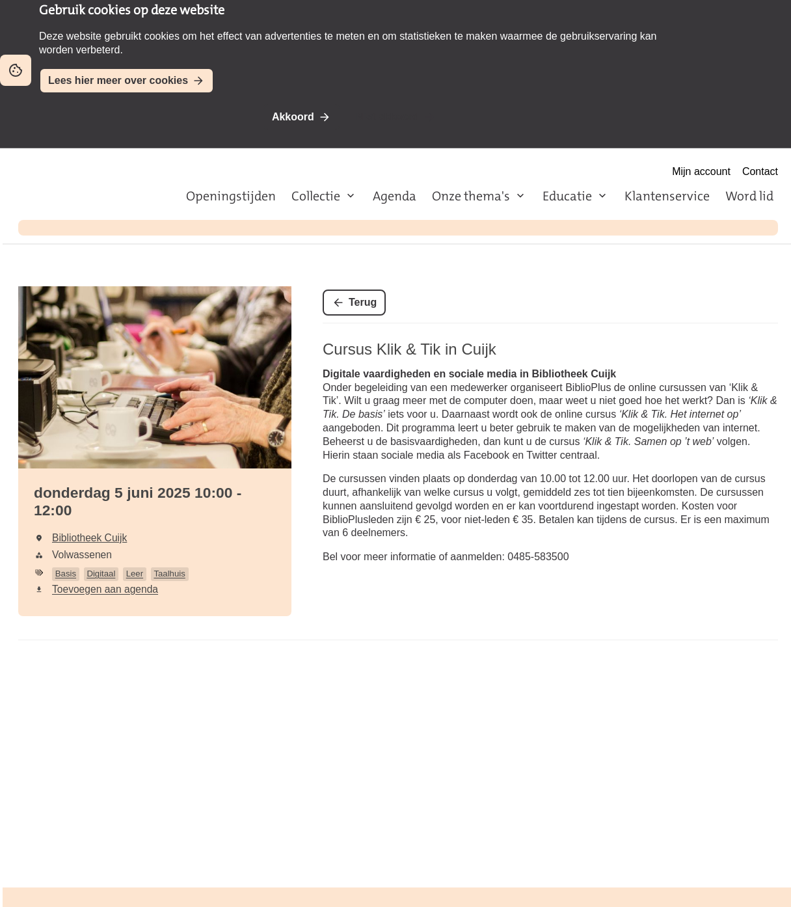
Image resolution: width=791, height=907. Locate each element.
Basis (65, 573)
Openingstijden (231, 195)
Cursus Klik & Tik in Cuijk (409, 349)
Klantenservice (667, 195)
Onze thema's (471, 195)
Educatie (567, 195)
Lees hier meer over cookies (118, 80)
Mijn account (701, 171)
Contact (760, 171)
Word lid (749, 195)
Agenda (394, 195)
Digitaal (101, 573)
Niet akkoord (387, 116)
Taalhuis (169, 573)
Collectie (315, 195)
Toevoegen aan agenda (105, 589)
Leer (134, 573)
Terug (363, 302)
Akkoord (293, 116)
